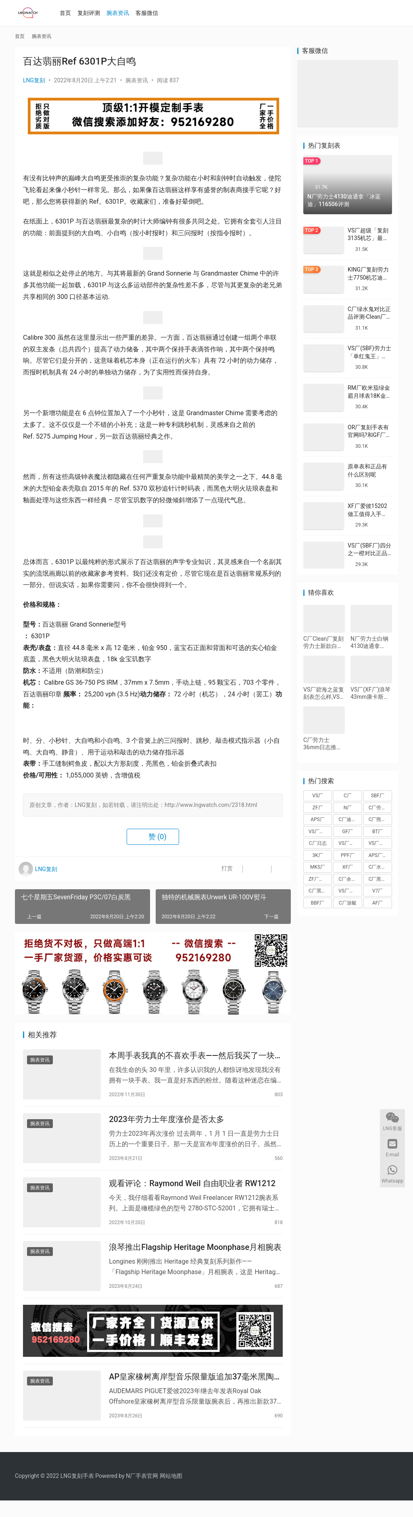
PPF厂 (348, 855)
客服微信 (150, 13)
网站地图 (171, 1492)
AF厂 (377, 903)
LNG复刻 (34, 80)
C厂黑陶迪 (320, 891)
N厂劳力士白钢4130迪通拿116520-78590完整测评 (369, 642)
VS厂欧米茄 (350, 843)
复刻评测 (92, 13)
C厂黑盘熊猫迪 (380, 879)
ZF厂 (318, 808)
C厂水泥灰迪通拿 (380, 867)
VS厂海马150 (350, 891)
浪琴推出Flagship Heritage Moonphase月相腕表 (195, 1256)
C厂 (348, 795)
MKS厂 (317, 867)
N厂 (348, 808)
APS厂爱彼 (380, 855)
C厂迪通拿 (349, 819)
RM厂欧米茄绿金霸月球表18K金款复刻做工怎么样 (370, 395)
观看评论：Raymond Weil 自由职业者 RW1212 (192, 1190)
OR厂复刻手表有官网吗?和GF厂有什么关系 (369, 435)
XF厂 (347, 867)
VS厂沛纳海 (320, 831)
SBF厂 (377, 795)
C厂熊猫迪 (380, 819)
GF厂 (347, 831)
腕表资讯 (121, 13)
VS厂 (317, 795)
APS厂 (318, 819)
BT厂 (377, 831)
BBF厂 (318, 903)
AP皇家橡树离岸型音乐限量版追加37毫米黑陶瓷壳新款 (195, 1392)
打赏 (218, 869)
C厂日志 (318, 843)
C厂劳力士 (380, 808)
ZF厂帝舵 (319, 879)
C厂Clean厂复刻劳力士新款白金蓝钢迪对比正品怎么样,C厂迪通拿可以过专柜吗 (323, 642)
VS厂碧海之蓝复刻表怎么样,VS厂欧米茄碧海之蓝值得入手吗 (323, 693)
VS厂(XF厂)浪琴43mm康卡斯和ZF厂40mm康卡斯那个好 (370, 693)
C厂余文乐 (349, 879)
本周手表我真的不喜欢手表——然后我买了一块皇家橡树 (196, 1057)
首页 (68, 13)
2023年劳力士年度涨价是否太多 (166, 1123)
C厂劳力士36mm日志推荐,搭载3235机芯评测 (323, 744)
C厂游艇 (348, 903)
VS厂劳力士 (380, 843)
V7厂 (377, 891)
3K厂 (317, 855)
